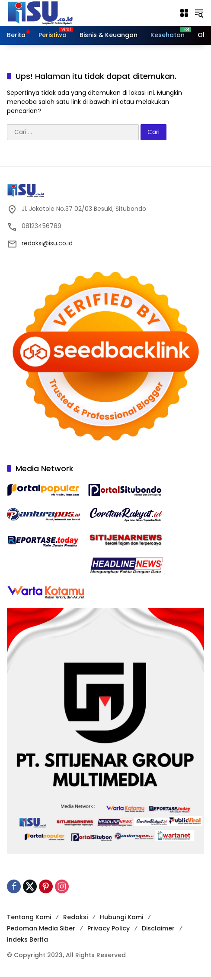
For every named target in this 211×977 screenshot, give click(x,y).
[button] (199, 13)
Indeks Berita (27, 939)
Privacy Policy (108, 928)
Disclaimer (158, 928)
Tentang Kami (29, 917)
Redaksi (75, 917)
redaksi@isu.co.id (47, 243)
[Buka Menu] (184, 13)
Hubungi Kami (121, 917)
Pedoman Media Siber (41, 928)
